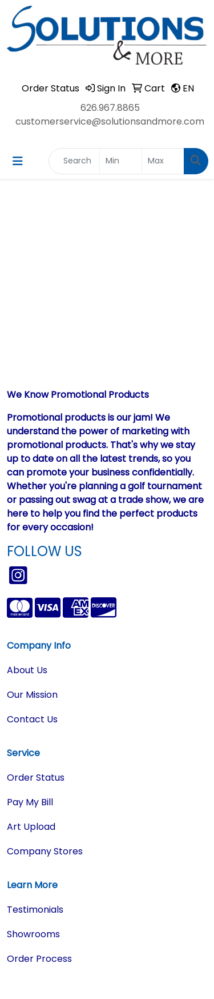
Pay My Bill (30, 802)
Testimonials (35, 909)
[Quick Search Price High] (163, 161)
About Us (27, 670)
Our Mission (32, 694)
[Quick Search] (74, 161)
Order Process (39, 958)
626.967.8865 (110, 107)
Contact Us (32, 719)
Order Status (35, 777)
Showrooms (33, 934)
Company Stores (45, 851)
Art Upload (31, 826)
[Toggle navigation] (18, 161)
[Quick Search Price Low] (120, 161)
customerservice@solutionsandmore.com (109, 121)
